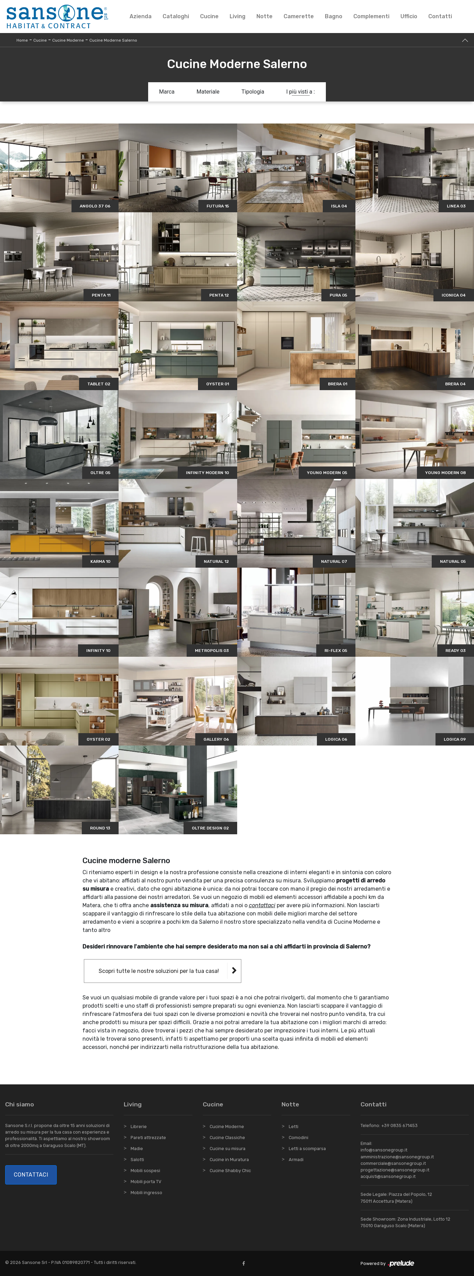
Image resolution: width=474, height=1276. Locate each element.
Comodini (298, 1137)
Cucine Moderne (68, 40)
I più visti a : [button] (300, 91)
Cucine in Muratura (229, 1159)
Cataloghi (176, 16)
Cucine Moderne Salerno (113, 40)
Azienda (141, 16)
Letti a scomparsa (307, 1148)
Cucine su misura (227, 1148)
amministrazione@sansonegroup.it (397, 1156)
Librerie (139, 1126)
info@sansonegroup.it (384, 1149)
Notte (264, 16)
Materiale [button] (208, 91)
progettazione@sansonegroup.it (395, 1169)
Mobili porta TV (146, 1181)
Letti (293, 1126)
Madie (137, 1148)
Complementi (371, 16)
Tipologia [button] (253, 91)
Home (22, 40)
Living (237, 16)
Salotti (137, 1159)
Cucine (209, 16)
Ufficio (408, 16)
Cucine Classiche (227, 1137)
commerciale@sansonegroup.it (393, 1163)
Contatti (440, 16)
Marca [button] (167, 91)
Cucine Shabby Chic (230, 1170)
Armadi (296, 1159)
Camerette (299, 16)
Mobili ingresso (146, 1192)
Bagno (333, 16)
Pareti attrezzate (148, 1137)
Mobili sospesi (145, 1170)
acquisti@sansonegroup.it (388, 1176)
